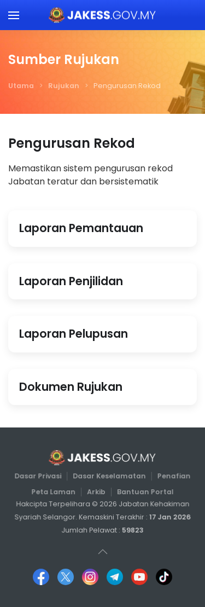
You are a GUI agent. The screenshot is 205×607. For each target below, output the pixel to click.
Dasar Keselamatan (109, 476)
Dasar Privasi (39, 476)
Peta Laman (54, 491)
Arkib (96, 491)
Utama (21, 85)
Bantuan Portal (144, 491)
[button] (13, 15)
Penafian (172, 476)
